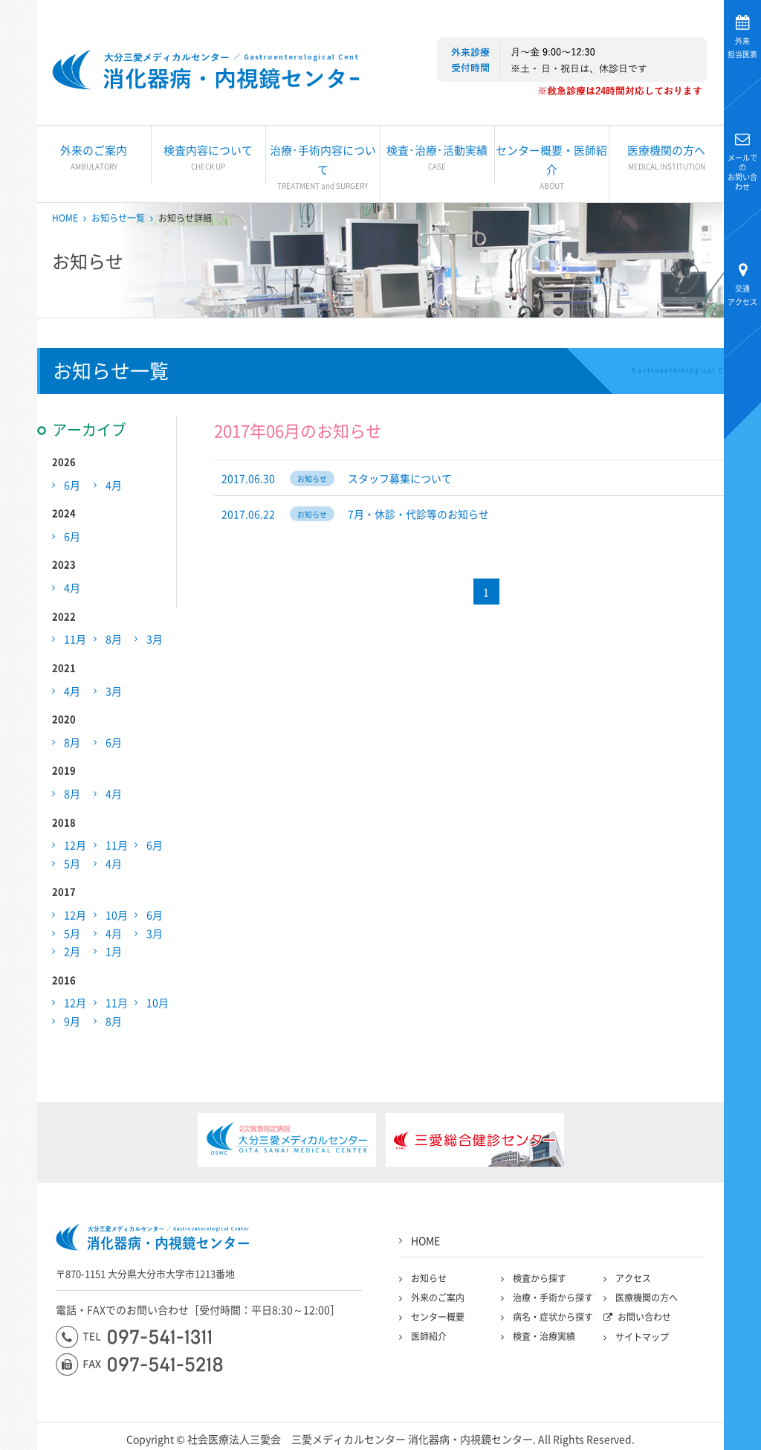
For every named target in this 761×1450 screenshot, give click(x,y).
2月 (72, 954)
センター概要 (437, 1320)
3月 (154, 641)
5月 (72, 866)
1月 (114, 954)
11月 (75, 641)
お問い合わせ (742, 171)
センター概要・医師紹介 (552, 169)
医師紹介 (429, 1339)
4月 (114, 487)
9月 (72, 1023)
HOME (65, 221)
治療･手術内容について (323, 169)
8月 (114, 641)
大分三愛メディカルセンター (19, 194)
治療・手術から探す (553, 1300)
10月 (117, 917)
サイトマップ (642, 1340)
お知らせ (429, 1281)
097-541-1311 (133, 1340)
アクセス (742, 295)
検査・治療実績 (544, 1339)
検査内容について (208, 159)
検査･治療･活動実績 (437, 159)
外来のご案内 (94, 159)
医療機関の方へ (666, 159)
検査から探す (539, 1281)
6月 (72, 487)
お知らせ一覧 (118, 221)
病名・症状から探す (553, 1320)
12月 (75, 847)
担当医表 (742, 47)
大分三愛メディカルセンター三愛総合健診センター (210, 71)
